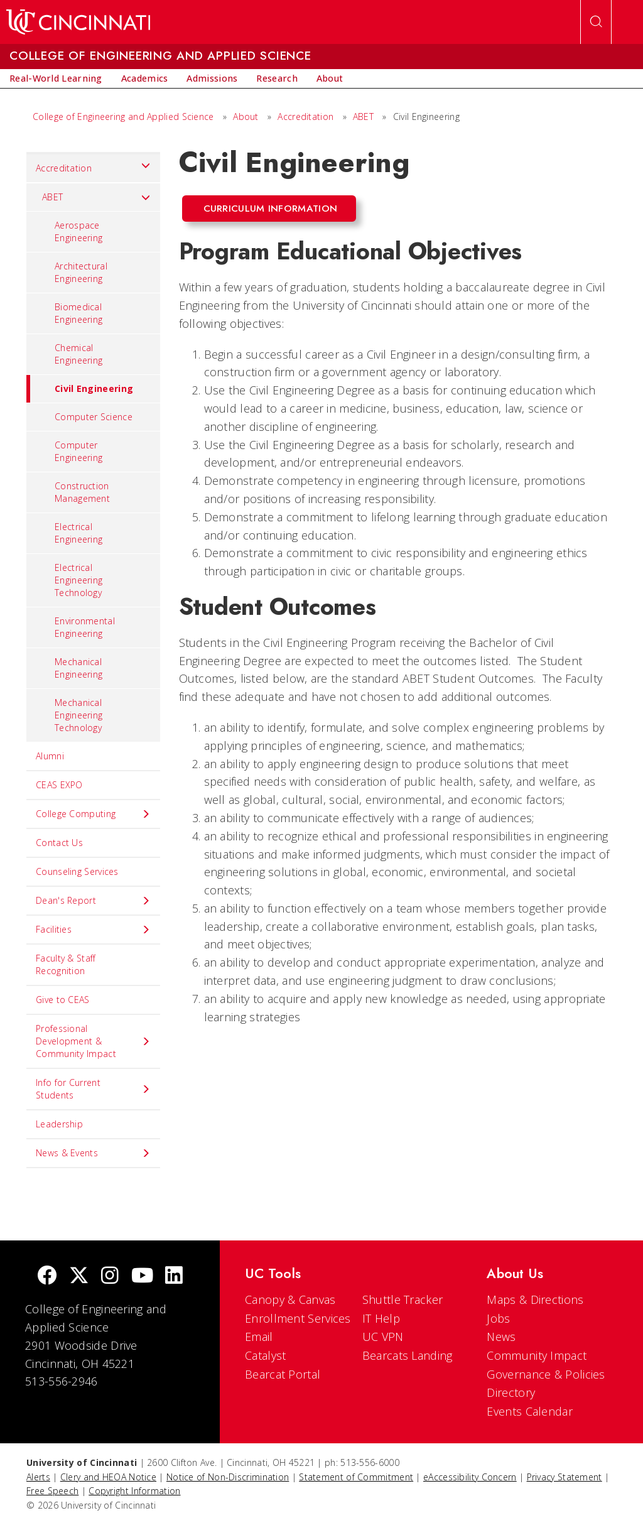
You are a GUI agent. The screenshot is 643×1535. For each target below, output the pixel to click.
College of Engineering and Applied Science (123, 116)
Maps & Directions (535, 1299)
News (501, 1336)
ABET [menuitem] (96, 197)
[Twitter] (79, 1277)
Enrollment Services (298, 1318)
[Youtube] (142, 1277)
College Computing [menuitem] (93, 814)
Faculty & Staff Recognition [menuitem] (66, 964)
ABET (363, 116)
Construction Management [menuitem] (82, 492)
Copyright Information (134, 1491)
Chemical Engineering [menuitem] (78, 354)
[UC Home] (78, 22)
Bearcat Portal (282, 1374)
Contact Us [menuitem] (59, 843)
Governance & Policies (546, 1374)
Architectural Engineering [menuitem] (81, 272)
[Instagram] (110, 1277)
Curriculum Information (270, 208)
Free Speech (52, 1491)
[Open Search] (596, 22)
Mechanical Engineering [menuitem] (78, 668)
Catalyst (265, 1355)
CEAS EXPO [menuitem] (59, 785)
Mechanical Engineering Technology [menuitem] (78, 715)
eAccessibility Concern (470, 1477)
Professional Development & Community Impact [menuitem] (93, 1041)
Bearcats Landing (407, 1355)
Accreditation (305, 116)
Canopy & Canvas (290, 1299)
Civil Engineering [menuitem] (79, 389)
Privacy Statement (564, 1477)
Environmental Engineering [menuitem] (85, 627)
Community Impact (536, 1355)
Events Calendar (530, 1411)
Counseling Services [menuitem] (77, 871)
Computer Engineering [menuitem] (78, 451)
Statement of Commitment (356, 1477)
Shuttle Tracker (402, 1299)
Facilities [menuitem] (93, 929)
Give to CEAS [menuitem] (63, 1000)
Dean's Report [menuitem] (93, 900)
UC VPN (383, 1336)
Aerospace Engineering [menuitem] (78, 231)
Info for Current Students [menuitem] (93, 1089)
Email (259, 1336)
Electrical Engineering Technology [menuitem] (78, 580)
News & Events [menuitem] (93, 1153)
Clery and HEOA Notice (108, 1477)
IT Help (381, 1318)
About (246, 116)
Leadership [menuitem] (59, 1124)
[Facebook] (47, 1277)
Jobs (498, 1318)
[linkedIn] (174, 1277)
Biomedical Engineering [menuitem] (78, 313)
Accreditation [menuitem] (93, 165)
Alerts (38, 1477)
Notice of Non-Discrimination (227, 1477)
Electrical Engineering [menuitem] (78, 533)
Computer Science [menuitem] (93, 417)
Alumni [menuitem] (50, 756)
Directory (511, 1392)
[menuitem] (56, 78)
